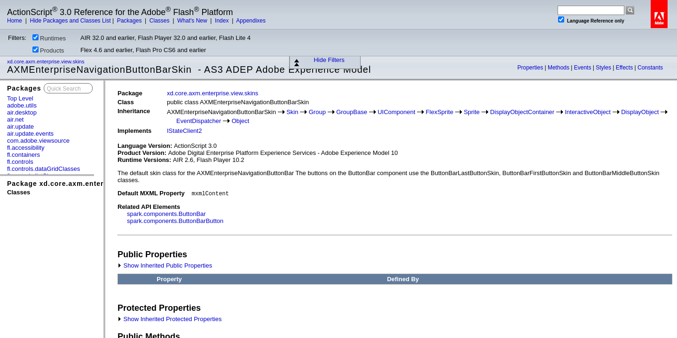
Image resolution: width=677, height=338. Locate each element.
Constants (650, 67)
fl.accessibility (25, 147)
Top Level (20, 98)
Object (241, 120)
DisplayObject (640, 111)
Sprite (472, 111)
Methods (559, 67)
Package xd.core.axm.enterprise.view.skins (84, 183)
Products (48, 50)
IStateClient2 (184, 130)
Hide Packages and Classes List (70, 20)
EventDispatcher (198, 120)
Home (15, 20)
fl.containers (23, 154)
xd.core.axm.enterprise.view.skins (46, 61)
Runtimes (49, 38)
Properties (530, 67)
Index (222, 20)
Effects (625, 67)
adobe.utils (22, 105)
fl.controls (20, 161)
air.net (15, 119)
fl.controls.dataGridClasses (43, 168)
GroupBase (351, 111)
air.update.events (30, 133)
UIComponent (396, 111)
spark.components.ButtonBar (166, 213)
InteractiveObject (588, 111)
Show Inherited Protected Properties (169, 319)
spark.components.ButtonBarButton (175, 220)
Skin (292, 111)
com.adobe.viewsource (38, 140)
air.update (20, 126)
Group (317, 111)
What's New (193, 20)
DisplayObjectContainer (522, 111)
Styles (604, 67)
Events (583, 67)
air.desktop (22, 112)
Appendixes (251, 20)
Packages (130, 20)
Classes (160, 20)
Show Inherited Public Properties (165, 265)
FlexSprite (440, 111)
